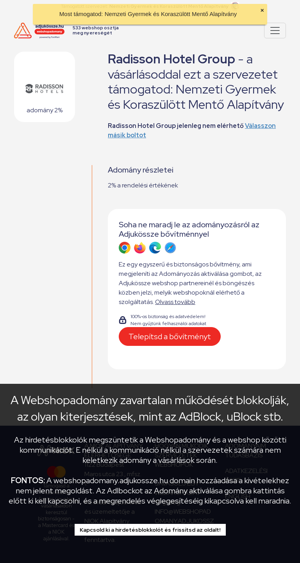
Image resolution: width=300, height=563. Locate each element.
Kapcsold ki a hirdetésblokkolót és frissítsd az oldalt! (150, 529)
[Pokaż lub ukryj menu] (275, 30)
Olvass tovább (175, 302)
